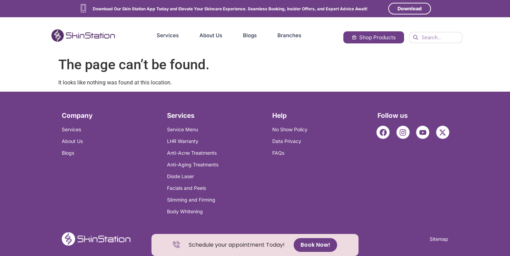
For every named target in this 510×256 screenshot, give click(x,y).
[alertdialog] (255, 245)
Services (168, 35)
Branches (289, 35)
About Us (210, 35)
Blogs (250, 35)
